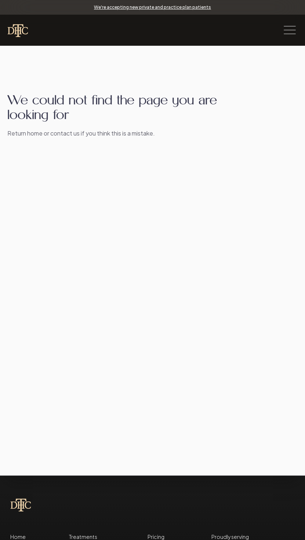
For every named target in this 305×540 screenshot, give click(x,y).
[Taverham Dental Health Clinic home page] (22, 30)
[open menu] (290, 30)
